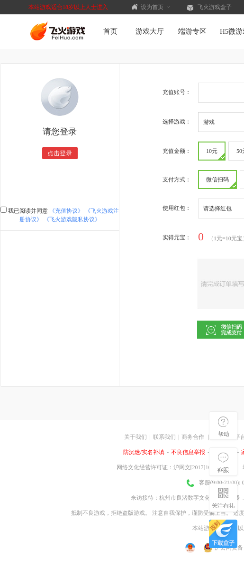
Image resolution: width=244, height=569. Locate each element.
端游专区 (192, 31)
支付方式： (177, 179)
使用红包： (177, 208)
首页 (110, 31)
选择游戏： (177, 121)
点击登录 (59, 153)
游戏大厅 (150, 31)
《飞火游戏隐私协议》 (72, 219)
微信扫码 (221, 182)
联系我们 (164, 437)
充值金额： (177, 151)
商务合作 (192, 437)
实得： (177, 237)
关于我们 (135, 437)
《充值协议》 (66, 211)
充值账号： (177, 92)
